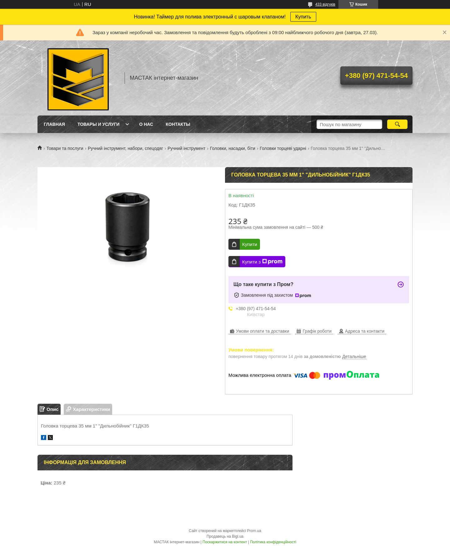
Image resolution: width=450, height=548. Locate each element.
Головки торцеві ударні (283, 148)
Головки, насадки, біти (232, 148)
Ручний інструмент (186, 148)
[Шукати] (397, 124)
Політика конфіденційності (273, 542)
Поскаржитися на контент (224, 542)
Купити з (262, 261)
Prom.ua (254, 531)
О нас (146, 124)
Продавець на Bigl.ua (225, 536)
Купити (249, 244)
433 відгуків (325, 4)
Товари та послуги (64, 148)
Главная (54, 124)
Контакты (178, 124)
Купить (303, 16)
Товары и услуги (99, 124)
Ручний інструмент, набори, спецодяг (125, 148)
